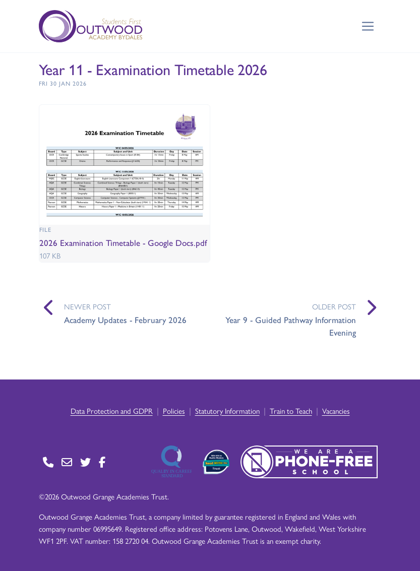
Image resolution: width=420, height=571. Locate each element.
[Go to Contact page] (48, 462)
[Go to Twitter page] (85, 462)
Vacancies (336, 410)
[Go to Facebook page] (102, 462)
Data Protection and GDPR (112, 410)
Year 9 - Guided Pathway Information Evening (290, 326)
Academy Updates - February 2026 (125, 319)
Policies (174, 410)
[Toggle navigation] (368, 26)
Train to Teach (291, 410)
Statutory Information (227, 410)
